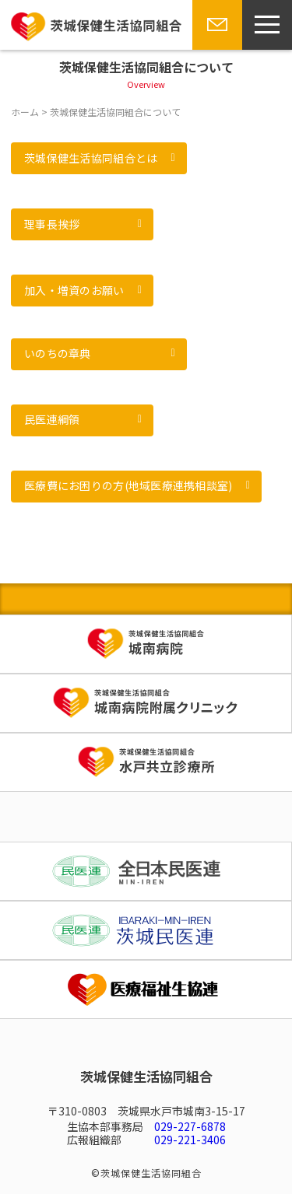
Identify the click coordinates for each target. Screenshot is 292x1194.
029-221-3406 (190, 1139)
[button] (99, 158)
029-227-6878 (190, 1126)
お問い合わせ (214, 49)
